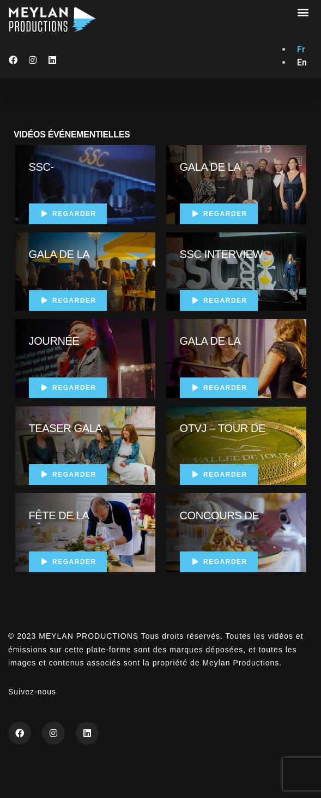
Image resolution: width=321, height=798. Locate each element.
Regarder (68, 214)
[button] (303, 12)
